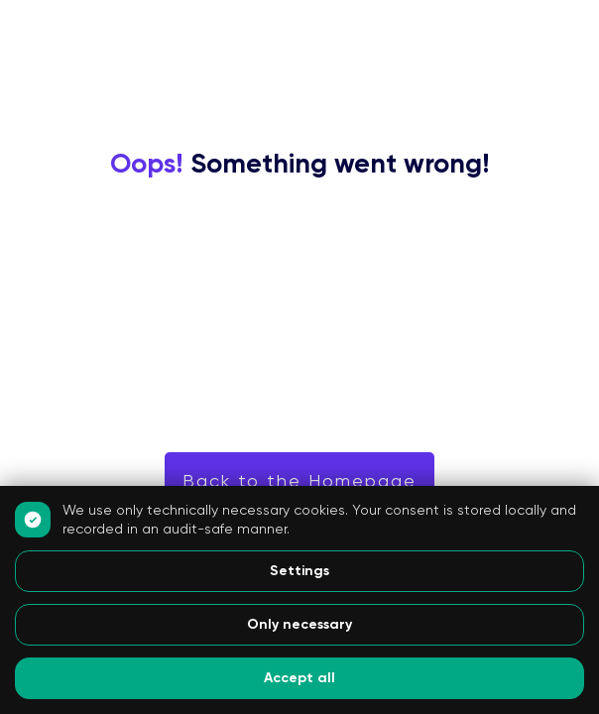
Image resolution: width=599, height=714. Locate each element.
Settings (299, 570)
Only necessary (299, 624)
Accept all (299, 677)
